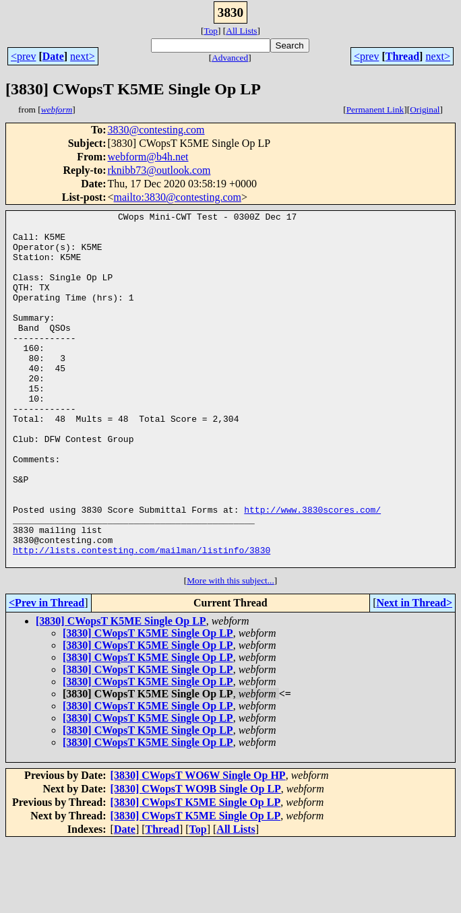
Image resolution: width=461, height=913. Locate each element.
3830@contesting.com (156, 129)
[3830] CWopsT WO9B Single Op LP (196, 859)
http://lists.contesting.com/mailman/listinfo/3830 (141, 618)
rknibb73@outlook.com (159, 170)
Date (53, 56)
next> (82, 56)
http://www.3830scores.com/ (312, 570)
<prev (23, 56)
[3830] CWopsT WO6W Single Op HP (198, 846)
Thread (402, 56)
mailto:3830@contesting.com (177, 197)
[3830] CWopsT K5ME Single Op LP (121, 691)
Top (211, 31)
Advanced (230, 58)
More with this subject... (230, 651)
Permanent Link (375, 109)
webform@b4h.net (148, 156)
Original (424, 109)
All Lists (241, 31)
